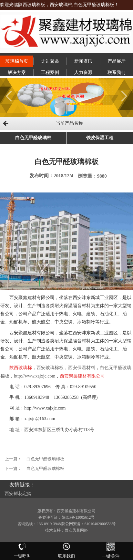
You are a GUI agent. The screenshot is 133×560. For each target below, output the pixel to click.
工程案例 (50, 72)
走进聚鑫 (50, 61)
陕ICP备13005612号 (78, 517)
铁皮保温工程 (99, 137)
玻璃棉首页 (16, 61)
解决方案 (17, 72)
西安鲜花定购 (18, 493)
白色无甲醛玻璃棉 (33, 137)
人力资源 (83, 72)
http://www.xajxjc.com (34, 376)
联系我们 (116, 72)
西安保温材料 (81, 367)
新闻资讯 (83, 61)
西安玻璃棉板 (50, 367)
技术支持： (55, 530)
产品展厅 (116, 61)
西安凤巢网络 (76, 530)
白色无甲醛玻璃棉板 (45, 458)
